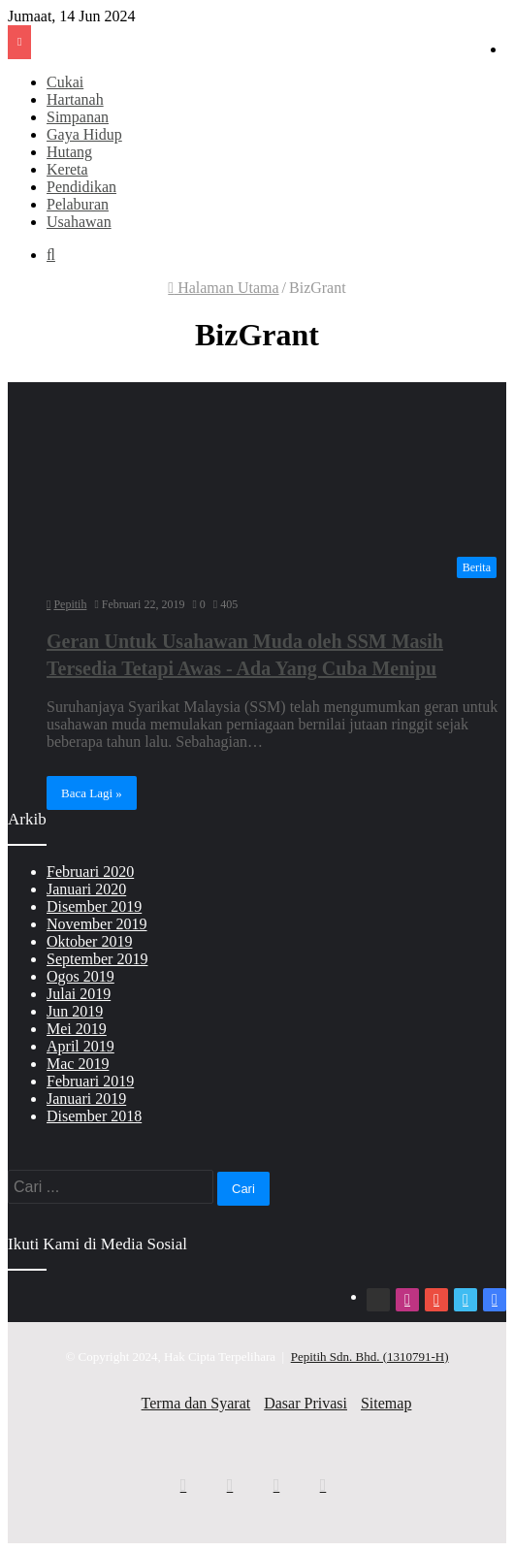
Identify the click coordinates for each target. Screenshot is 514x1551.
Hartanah (75, 99)
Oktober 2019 (89, 941)
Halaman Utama (223, 287)
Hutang (69, 152)
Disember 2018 (94, 1116)
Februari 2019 (90, 1081)
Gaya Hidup (84, 134)
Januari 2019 (86, 1098)
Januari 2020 (86, 889)
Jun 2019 (75, 1011)
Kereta (67, 169)
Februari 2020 (90, 871)
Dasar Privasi (305, 1403)
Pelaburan (78, 204)
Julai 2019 (79, 994)
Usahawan (79, 221)
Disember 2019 (94, 906)
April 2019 (80, 1046)
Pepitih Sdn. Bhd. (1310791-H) (370, 1356)
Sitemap (386, 1403)
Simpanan (78, 117)
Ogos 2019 (80, 976)
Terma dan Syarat (196, 1403)
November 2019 (97, 924)
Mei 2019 (77, 1028)
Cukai (65, 82)
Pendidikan (81, 186)
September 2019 (97, 959)
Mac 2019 (78, 1063)
